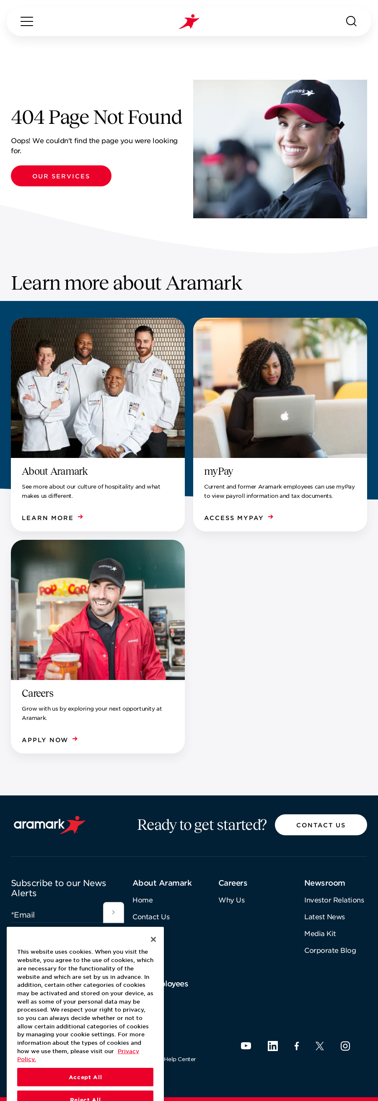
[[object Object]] (113, 912)
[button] (61, 175)
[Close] (153, 963)
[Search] (351, 21)
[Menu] (27, 21)
